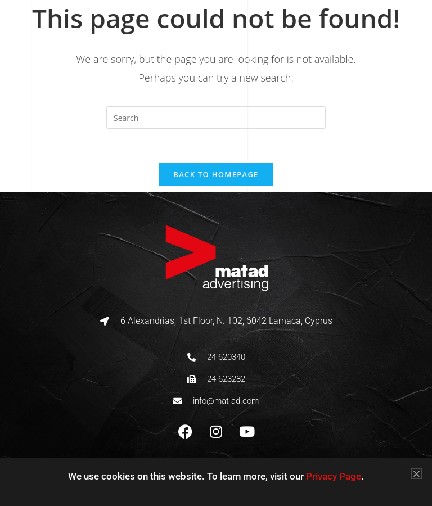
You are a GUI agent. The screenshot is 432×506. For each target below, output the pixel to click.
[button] (416, 473)
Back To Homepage (215, 174)
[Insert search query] (216, 117)
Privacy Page (333, 476)
